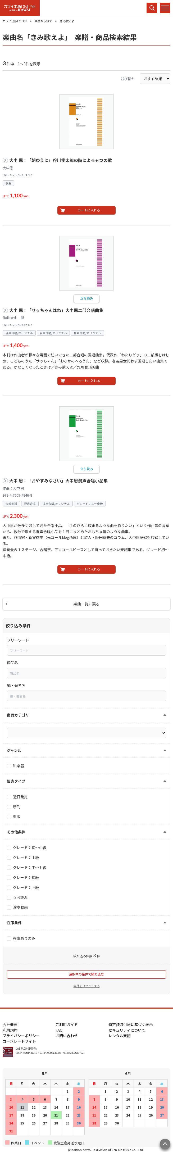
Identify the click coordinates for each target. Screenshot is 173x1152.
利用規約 (10, 1030)
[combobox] (86, 650)
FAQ (59, 1030)
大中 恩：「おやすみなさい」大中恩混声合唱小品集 (58, 481)
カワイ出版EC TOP (15, 21)
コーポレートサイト (19, 1041)
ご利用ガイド (67, 1024)
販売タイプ (16, 781)
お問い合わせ (67, 1035)
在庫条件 (14, 922)
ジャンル (14, 750)
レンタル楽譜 (119, 1035)
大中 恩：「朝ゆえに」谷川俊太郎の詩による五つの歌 (60, 160)
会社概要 (10, 1024)
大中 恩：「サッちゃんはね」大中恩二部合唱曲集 (56, 310)
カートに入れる (89, 210)
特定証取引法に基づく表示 (130, 1024)
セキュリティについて (126, 1030)
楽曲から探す (43, 21)
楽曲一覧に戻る (86, 603)
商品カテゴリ (18, 715)
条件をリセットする (87, 986)
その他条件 (16, 831)
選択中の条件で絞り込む (86, 974)
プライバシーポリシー (21, 1035)
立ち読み (86, 298)
